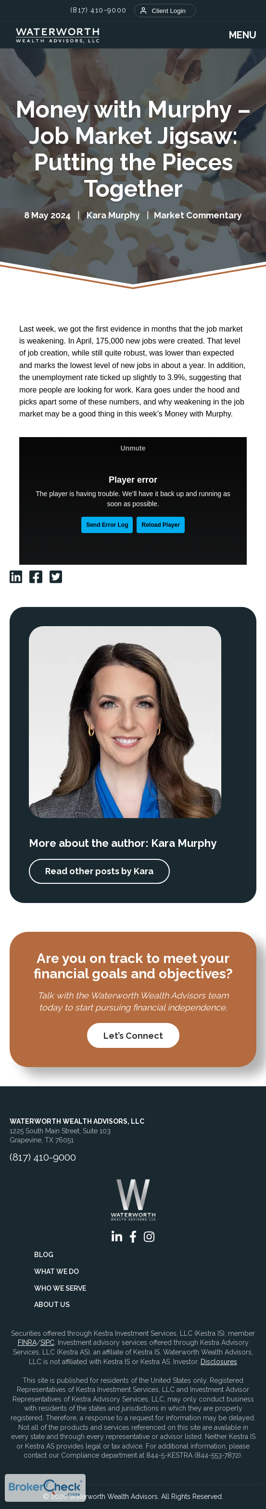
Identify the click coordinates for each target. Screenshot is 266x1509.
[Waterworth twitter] (56, 577)
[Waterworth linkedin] (16, 577)
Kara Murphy (113, 215)
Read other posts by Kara (99, 871)
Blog (43, 1255)
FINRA (27, 1342)
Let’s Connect (133, 1036)
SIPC (47, 1342)
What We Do (56, 1271)
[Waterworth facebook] (35, 577)
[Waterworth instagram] (149, 1237)
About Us (52, 1304)
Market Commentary (198, 215)
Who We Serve (60, 1288)
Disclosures (219, 1362)
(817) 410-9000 (98, 10)
